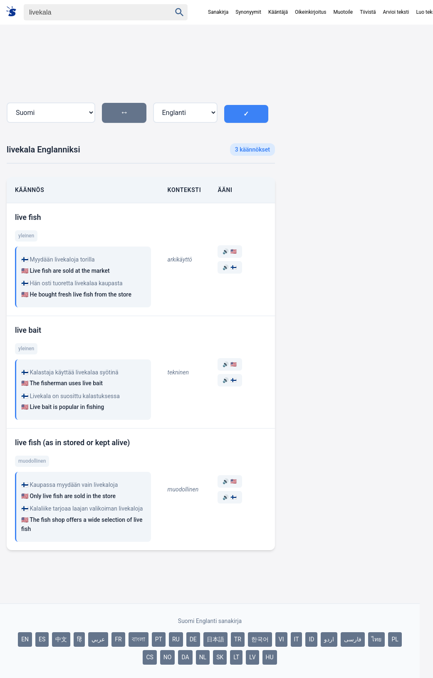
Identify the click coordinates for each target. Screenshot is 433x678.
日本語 (215, 639)
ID (311, 639)
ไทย (376, 639)
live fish (28, 217)
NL (203, 657)
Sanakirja (218, 12)
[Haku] (90, 12)
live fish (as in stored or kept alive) (72, 442)
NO (167, 657)
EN (25, 639)
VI (281, 639)
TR (237, 639)
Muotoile (343, 12)
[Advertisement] (350, 104)
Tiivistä (368, 12)
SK (219, 657)
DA (185, 657)
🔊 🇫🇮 (230, 267)
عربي (98, 639)
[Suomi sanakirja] (14, 12)
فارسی (352, 639)
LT (236, 657)
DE (193, 639)
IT (296, 639)
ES (42, 639)
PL (394, 639)
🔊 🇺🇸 (230, 251)
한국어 (260, 639)
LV (252, 657)
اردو (329, 639)
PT (158, 639)
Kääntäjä (278, 12)
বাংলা (138, 639)
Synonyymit (248, 12)
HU (270, 657)
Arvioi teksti (396, 12)
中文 (61, 639)
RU (176, 639)
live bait (28, 330)
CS (149, 657)
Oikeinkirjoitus (310, 12)
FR (118, 639)
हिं (79, 639)
